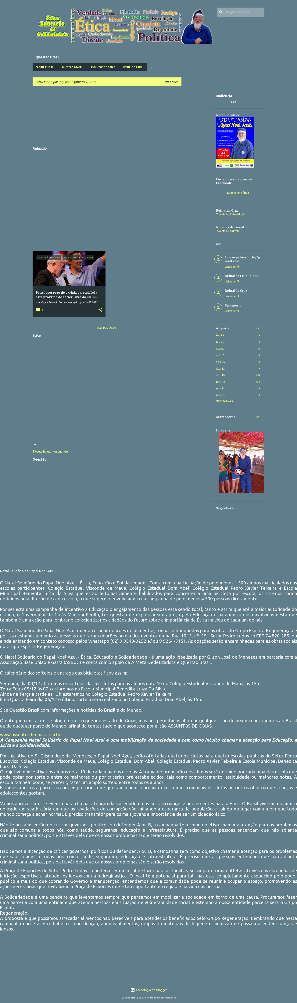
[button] (100, 309)
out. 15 (220, 355)
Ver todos (171, 82)
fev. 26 (220, 342)
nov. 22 (220, 382)
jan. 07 (220, 348)
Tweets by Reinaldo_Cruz (232, 214)
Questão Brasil (72, 67)
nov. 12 (220, 388)
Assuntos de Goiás (103, 67)
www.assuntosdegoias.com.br (30, 734)
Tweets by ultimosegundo (50, 451)
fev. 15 (220, 335)
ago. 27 (220, 362)
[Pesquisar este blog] (244, 12)
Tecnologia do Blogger (148, 990)
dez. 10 (220, 375)
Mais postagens (107, 328)
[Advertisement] (107, 115)
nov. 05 (220, 395)
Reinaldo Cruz (132, 67)
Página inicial (45, 67)
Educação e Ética (238, 192)
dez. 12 (220, 368)
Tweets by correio (228, 231)
